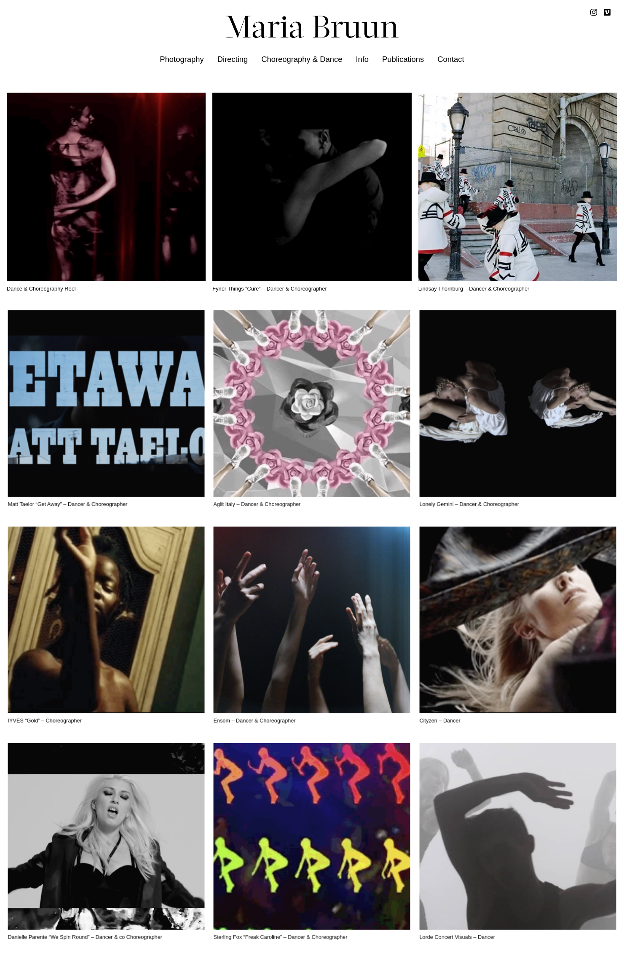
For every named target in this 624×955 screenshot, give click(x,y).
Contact (450, 59)
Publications (403, 59)
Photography (182, 59)
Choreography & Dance (301, 59)
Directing (232, 59)
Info (362, 59)
